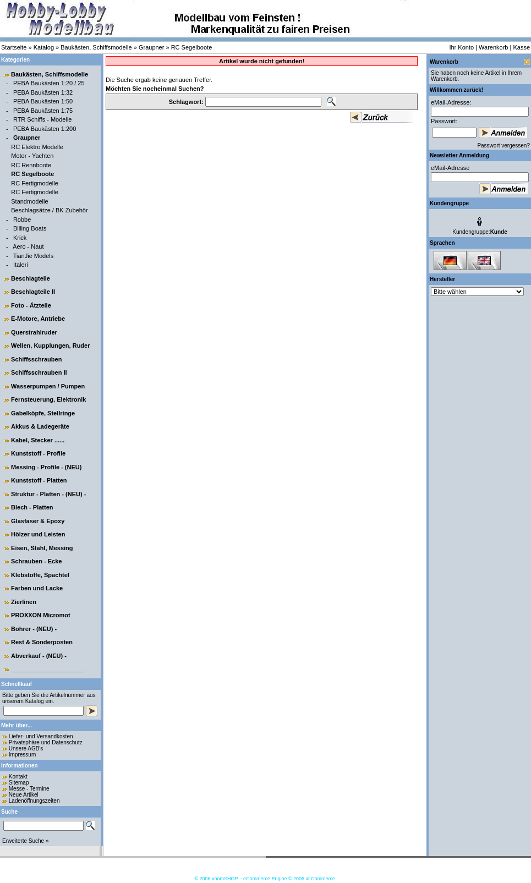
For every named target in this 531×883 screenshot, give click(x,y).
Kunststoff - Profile (38, 453)
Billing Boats (30, 228)
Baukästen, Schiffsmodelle (96, 47)
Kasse (521, 47)
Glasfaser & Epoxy (37, 521)
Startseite (13, 47)
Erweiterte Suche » (25, 841)
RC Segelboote (191, 47)
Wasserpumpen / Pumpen (48, 386)
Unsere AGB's (26, 748)
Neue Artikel (24, 795)
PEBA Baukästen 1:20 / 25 (49, 83)
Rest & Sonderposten (42, 642)
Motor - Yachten (32, 155)
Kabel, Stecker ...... (37, 440)
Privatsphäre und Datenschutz (46, 742)
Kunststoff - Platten (39, 480)
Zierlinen (23, 602)
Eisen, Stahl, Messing (42, 548)
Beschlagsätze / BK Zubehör (49, 210)
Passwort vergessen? (503, 145)
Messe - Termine (29, 789)
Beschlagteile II (33, 291)
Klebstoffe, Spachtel (40, 575)
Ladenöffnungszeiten (34, 801)
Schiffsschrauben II (39, 372)
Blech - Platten (32, 507)
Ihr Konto (461, 47)
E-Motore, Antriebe (38, 318)
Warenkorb (493, 47)
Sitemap (19, 783)
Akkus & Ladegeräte (40, 426)
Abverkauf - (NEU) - (39, 655)
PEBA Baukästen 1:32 (43, 92)
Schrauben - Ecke (36, 561)
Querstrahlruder (34, 332)
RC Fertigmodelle (34, 183)
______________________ (48, 669)
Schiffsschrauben (36, 359)
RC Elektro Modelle (37, 147)
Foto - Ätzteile (31, 305)
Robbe (22, 219)
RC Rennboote (31, 165)
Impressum (22, 755)
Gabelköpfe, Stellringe (43, 413)
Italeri (20, 264)
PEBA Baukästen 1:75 (43, 110)
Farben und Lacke (37, 588)
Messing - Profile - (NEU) (46, 467)
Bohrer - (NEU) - (34, 629)
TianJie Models (33, 256)
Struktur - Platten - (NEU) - (48, 494)
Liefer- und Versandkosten (41, 736)
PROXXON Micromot (40, 615)
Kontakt (18, 777)
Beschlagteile (30, 278)
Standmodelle (29, 201)
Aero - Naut (28, 246)
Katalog (44, 47)
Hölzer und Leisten (38, 534)
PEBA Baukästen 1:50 (43, 101)
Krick (19, 237)
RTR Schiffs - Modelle (42, 119)
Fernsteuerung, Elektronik (48, 399)
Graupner (151, 47)
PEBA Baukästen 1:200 (44, 128)
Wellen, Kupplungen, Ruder (50, 345)
